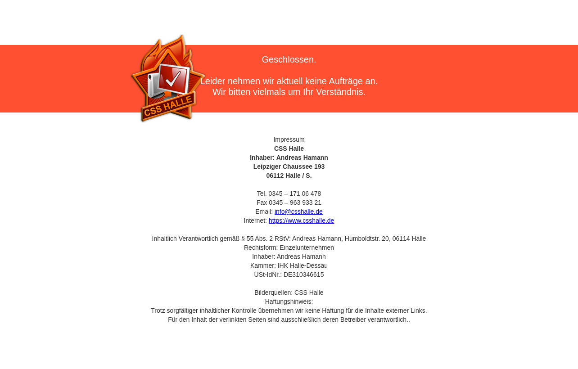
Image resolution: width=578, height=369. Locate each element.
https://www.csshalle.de (301, 220)
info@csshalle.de (299, 211)
